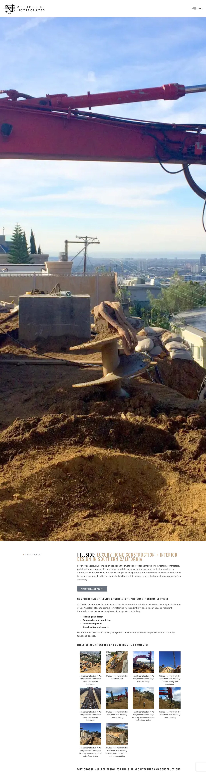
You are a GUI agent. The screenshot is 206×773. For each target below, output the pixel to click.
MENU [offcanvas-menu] (197, 8)
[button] (3, 270)
